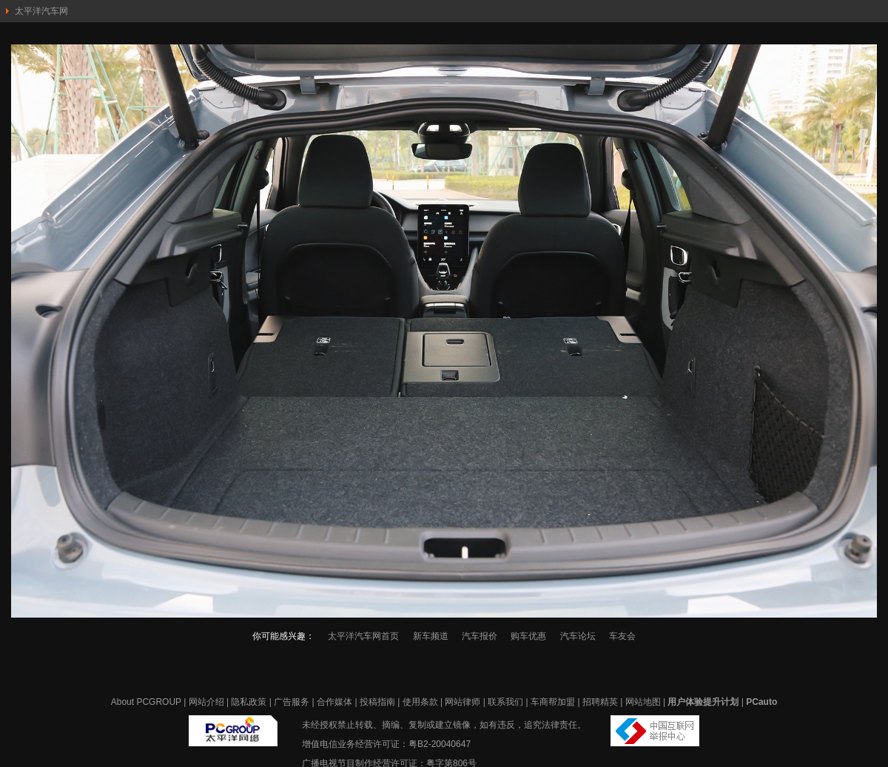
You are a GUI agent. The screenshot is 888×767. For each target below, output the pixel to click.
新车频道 (430, 636)
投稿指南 (377, 702)
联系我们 (505, 702)
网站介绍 (206, 702)
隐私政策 (248, 702)
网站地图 (643, 702)
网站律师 (462, 702)
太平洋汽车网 (41, 11)
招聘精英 (600, 702)
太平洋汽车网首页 (363, 636)
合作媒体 (334, 702)
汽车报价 (479, 636)
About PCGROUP (146, 702)
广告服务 (291, 702)
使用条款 (420, 702)
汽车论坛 (578, 636)
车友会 (622, 636)
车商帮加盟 (553, 702)
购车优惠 (528, 636)
